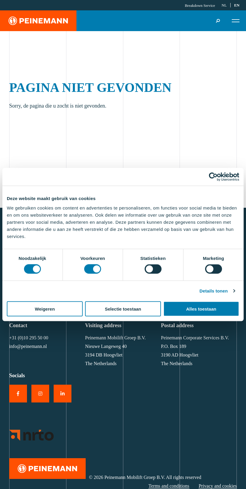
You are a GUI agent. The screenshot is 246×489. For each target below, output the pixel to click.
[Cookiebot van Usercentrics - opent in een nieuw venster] (213, 176)
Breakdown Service (200, 5)
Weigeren (45, 308)
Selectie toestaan (123, 308)
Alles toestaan (201, 308)
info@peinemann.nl (28, 346)
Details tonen (213, 290)
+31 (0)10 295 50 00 (28, 337)
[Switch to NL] (224, 5)
